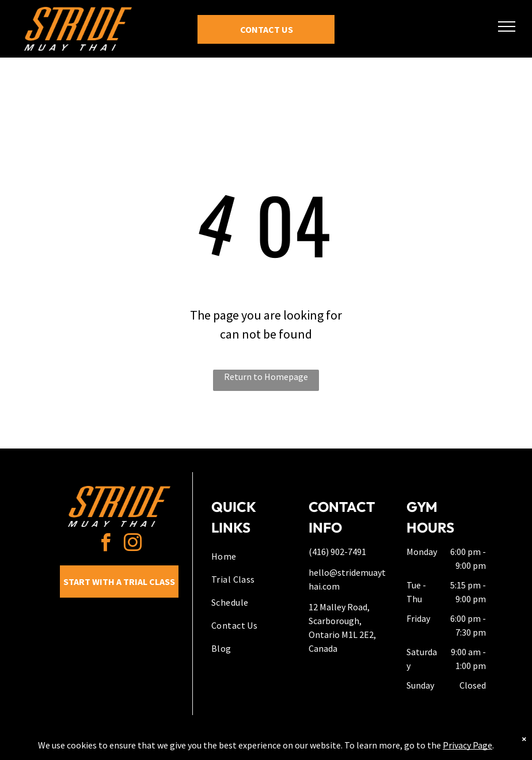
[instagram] (132, 544)
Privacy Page (467, 745)
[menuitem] (252, 556)
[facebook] (105, 544)
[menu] (507, 26)
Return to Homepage (266, 376)
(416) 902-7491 (337, 551)
